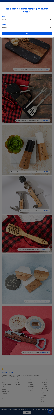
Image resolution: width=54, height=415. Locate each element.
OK (27, 33)
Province (4, 16)
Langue (4, 24)
